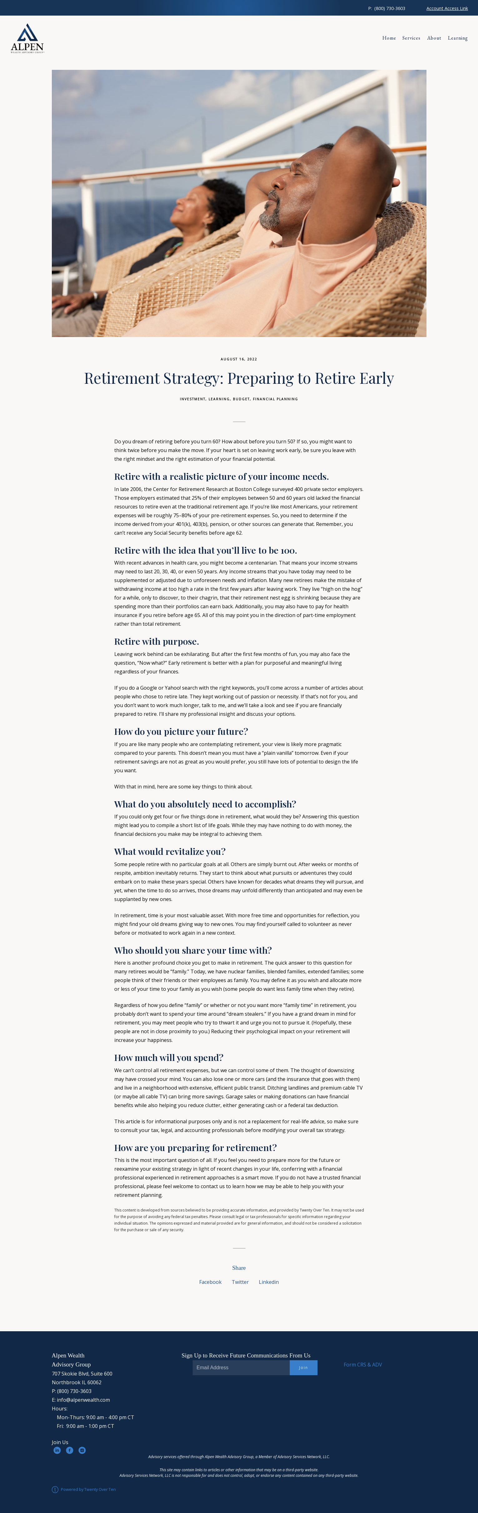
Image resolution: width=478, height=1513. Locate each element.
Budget (241, 399)
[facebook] (69, 1450)
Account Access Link (447, 8)
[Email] (241, 1367)
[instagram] (82, 1450)
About (434, 38)
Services (411, 38)
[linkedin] (57, 1450)
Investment (192, 399)
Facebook (210, 1282)
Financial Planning (275, 399)
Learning (458, 38)
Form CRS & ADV (363, 1364)
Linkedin (269, 1282)
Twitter (240, 1282)
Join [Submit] (303, 1367)
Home (389, 38)
